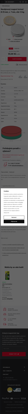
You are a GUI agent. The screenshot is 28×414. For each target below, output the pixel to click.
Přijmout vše (14, 221)
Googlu (21, 202)
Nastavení (14, 217)
